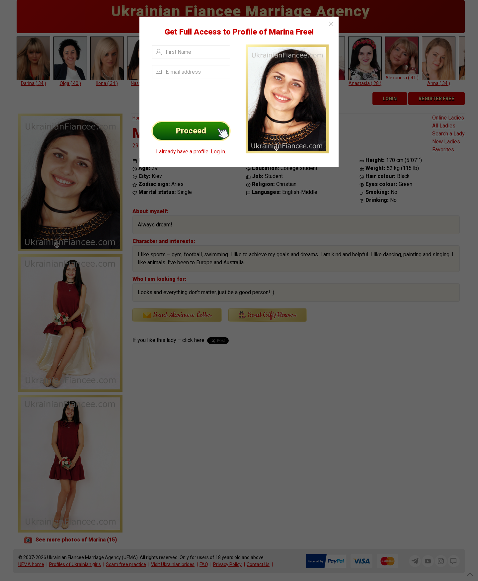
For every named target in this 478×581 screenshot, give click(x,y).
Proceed (203, 131)
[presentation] (189, 98)
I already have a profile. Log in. (191, 151)
